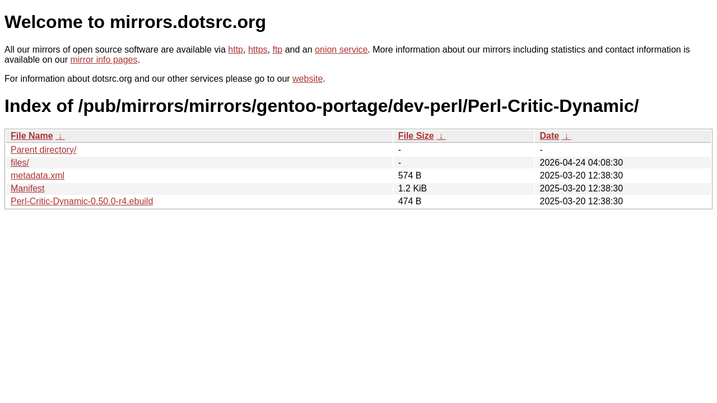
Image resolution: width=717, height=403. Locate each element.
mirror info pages (103, 59)
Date (549, 135)
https (258, 49)
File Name (32, 135)
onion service (341, 49)
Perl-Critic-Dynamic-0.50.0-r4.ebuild (82, 201)
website (307, 78)
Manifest (27, 188)
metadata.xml (37, 175)
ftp (277, 49)
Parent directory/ (43, 149)
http (235, 49)
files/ (20, 162)
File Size (416, 135)
